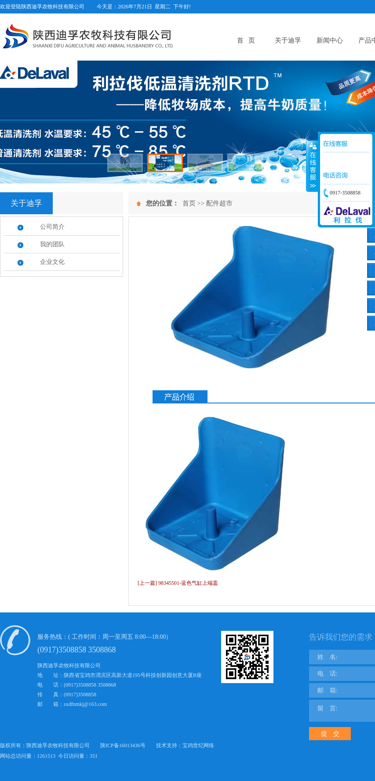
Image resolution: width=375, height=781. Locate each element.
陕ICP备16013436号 (123, 745)
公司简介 (52, 226)
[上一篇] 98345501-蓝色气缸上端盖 (178, 583)
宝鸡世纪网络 (198, 745)
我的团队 (52, 244)
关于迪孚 (288, 40)
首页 (189, 203)
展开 (312, 166)
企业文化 (52, 262)
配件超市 (219, 203)
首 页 (246, 40)
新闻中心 (330, 40)
